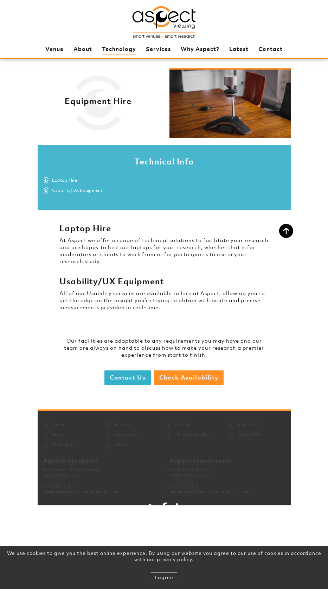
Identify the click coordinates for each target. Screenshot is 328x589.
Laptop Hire (64, 180)
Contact (270, 48)
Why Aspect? (200, 48)
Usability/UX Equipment (77, 190)
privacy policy (174, 559)
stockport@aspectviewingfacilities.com (80, 491)
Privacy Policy (250, 424)
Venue (54, 48)
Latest (239, 48)
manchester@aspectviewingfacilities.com (209, 491)
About (82, 48)
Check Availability (188, 377)
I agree (164, 577)
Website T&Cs (250, 435)
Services (158, 48)
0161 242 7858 (57, 486)
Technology (119, 48)
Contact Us (128, 377)
